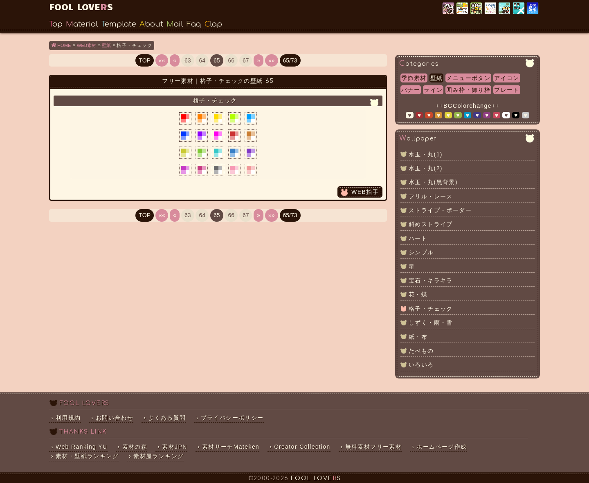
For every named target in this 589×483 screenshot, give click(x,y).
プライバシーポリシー (232, 417)
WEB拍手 (365, 192)
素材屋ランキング (491, 8)
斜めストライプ (431, 224)
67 (246, 60)
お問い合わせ (114, 417)
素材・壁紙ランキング (533, 8)
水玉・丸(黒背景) (433, 182)
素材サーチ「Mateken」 (463, 8)
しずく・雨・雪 (431, 322)
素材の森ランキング (476, 8)
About (151, 24)
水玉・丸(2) (426, 168)
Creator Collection (302, 446)
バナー (410, 90)
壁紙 (436, 78)
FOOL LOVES (81, 6)
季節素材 (414, 78)
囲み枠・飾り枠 (468, 90)
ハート (418, 238)
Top (56, 24)
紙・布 (418, 337)
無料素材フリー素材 (373, 446)
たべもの (421, 350)
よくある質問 (167, 417)
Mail (174, 24)
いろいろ (421, 364)
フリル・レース (431, 196)
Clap (213, 24)
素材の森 (135, 446)
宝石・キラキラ (431, 280)
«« (162, 60)
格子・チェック (431, 308)
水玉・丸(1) (426, 154)
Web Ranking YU (449, 8)
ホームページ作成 (441, 446)
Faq (194, 24)
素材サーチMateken (231, 446)
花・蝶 (418, 294)
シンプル (421, 252)
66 (231, 60)
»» (271, 60)
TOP (145, 60)
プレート (506, 90)
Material (82, 24)
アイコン (506, 78)
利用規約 (68, 417)
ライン (433, 90)
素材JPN (505, 8)
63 (187, 60)
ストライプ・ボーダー (440, 210)
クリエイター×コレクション (519, 8)
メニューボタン (468, 78)
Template (118, 24)
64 (202, 60)
